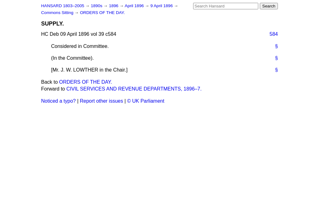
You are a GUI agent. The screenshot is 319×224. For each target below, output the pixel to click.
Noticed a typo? (58, 101)
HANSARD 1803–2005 (62, 5)
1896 (114, 5)
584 (273, 34)
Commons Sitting (57, 12)
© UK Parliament (145, 101)
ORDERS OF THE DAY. (102, 12)
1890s (97, 5)
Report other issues (101, 101)
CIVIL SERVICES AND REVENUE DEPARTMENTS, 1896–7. (134, 88)
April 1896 (135, 5)
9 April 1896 (162, 5)
